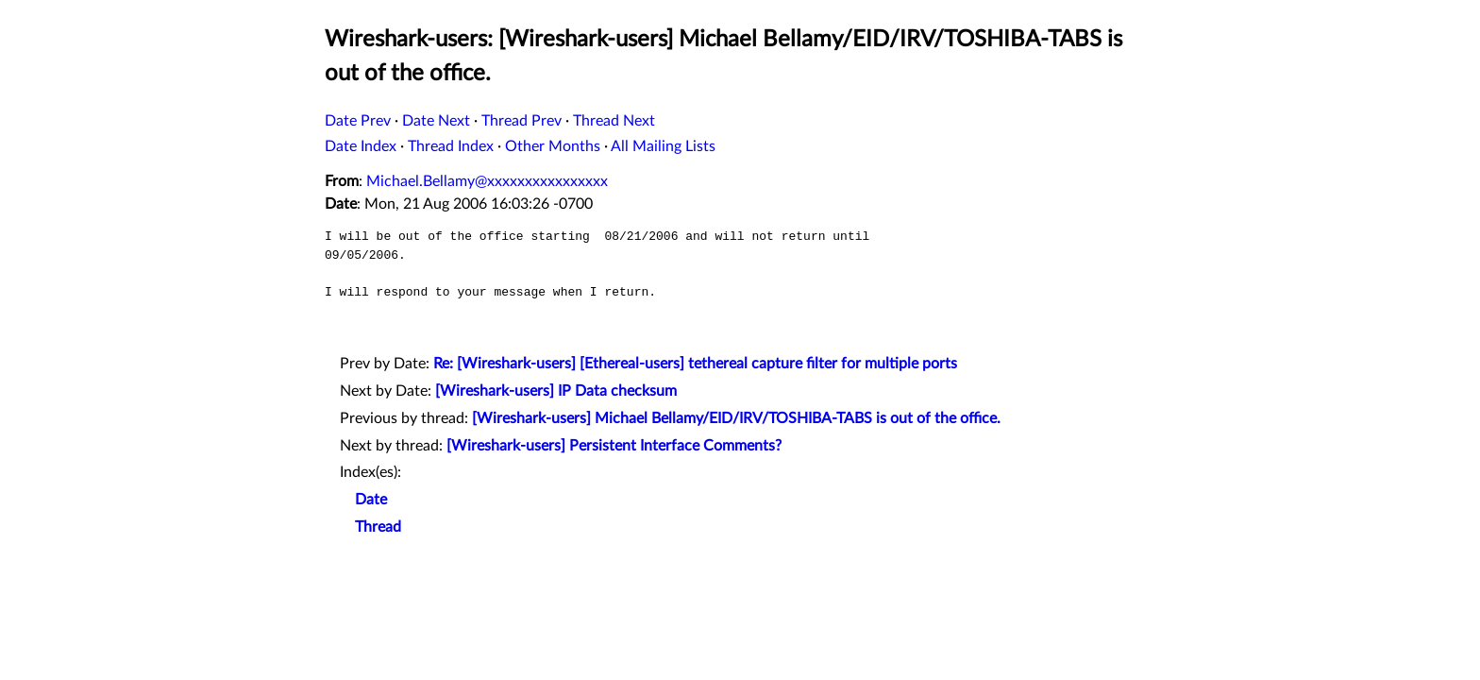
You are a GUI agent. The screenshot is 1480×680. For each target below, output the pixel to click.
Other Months (552, 146)
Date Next (436, 120)
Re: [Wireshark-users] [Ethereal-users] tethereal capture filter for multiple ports (695, 363)
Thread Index (451, 146)
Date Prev (358, 120)
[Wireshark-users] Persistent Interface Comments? (614, 445)
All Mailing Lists (663, 146)
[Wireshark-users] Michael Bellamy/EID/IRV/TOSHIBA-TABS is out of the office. (736, 418)
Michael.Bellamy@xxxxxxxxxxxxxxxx (487, 181)
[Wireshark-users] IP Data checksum (556, 391)
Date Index (360, 146)
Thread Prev (521, 120)
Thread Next (614, 120)
